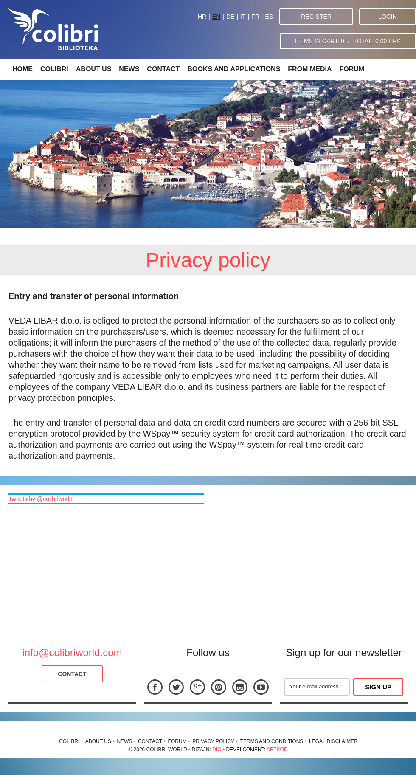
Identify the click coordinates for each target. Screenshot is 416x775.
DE (230, 16)
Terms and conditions (272, 741)
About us (94, 69)
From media (310, 69)
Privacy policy (213, 741)
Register (316, 16)
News (129, 69)
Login (387, 16)
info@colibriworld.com (72, 652)
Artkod (277, 749)
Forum (351, 69)
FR (255, 16)
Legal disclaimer (333, 741)
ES (269, 16)
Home (22, 69)
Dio (216, 749)
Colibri (54, 69)
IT (242, 16)
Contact (163, 69)
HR (202, 16)
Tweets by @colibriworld (40, 499)
